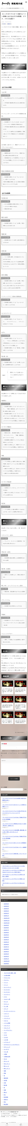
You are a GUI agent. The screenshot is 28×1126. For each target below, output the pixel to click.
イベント (6, 982)
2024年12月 (6, 918)
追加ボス (9, 23)
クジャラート (7, 994)
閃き (5, 1102)
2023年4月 (6, 954)
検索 (25, 789)
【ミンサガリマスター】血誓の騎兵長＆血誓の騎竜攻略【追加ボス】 (7, 706)
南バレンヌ (6, 1066)
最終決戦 (6, 1078)
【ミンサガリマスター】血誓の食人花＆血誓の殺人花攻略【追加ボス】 (20, 721)
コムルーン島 (7, 999)
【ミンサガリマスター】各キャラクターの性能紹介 (14, 842)
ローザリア (6, 1049)
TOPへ (21, 1124)
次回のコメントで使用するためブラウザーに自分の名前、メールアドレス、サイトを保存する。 (14, 753)
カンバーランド (7, 987)
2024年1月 (6, 942)
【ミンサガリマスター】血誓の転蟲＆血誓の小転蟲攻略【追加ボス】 (20, 690)
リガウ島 (6, 1039)
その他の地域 (7, 975)
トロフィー (6, 1013)
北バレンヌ (6, 1061)
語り (5, 1094)
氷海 (5, 1082)
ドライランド (7, 1018)
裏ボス (5, 1092)
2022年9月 (6, 963)
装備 (5, 1090)
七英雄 (5, 1054)
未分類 (5, 1080)
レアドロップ (7, 1042)
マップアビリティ (8, 1030)
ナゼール (6, 1020)
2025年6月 (6, 903)
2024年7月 (6, 930)
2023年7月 (6, 946)
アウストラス (7, 977)
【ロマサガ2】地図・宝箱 (10, 973)
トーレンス (6, 1016)
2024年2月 (6, 939)
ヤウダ (5, 1035)
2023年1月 (6, 958)
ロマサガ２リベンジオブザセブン (11, 1044)
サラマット (6, 1004)
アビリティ (6, 980)
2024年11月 (6, 920)
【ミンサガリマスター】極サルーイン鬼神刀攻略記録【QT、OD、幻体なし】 (7, 690)
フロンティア (7, 1028)
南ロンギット (7, 1068)
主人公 (5, 1059)
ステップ (6, 1008)
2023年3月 (6, 956)
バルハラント (7, 1025)
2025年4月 (6, 908)
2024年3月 (6, 937)
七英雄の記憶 (7, 1056)
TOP (10, 1111)
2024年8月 (6, 927)
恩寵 (5, 1073)
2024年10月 (6, 923)
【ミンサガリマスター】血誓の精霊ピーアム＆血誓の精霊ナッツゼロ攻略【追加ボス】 (20, 706)
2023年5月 (6, 951)
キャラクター (7, 989)
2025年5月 (6, 906)
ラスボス (4, 23)
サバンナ (6, 1001)
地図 (5, 1070)
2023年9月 (6, 944)
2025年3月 (6, 911)
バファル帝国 (7, 1023)
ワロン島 (6, 1051)
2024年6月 (6, 932)
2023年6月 (6, 949)
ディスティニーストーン (9, 1011)
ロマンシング (7, 1047)
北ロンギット (7, 1063)
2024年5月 (6, 934)
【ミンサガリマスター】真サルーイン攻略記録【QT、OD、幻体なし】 (7, 721)
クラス (5, 996)
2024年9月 (6, 925)
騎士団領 (6, 1104)
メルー (5, 1032)
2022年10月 (6, 961)
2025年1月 (6, 915)
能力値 (5, 1085)
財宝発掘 (6, 1097)
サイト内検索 (4, 787)
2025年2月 (6, 913)
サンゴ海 (6, 1006)
